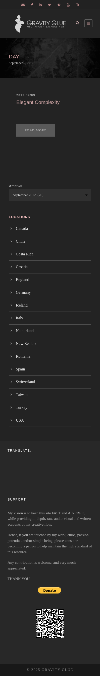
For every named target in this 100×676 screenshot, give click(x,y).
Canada (22, 228)
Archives (15, 186)
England (22, 279)
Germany (23, 292)
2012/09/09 (25, 95)
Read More (36, 130)
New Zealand (26, 343)
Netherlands (25, 331)
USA (20, 420)
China (20, 241)
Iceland (22, 305)
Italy (19, 318)
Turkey (21, 407)
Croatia (22, 267)
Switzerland (25, 382)
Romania (23, 356)
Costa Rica (24, 254)
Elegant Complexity (38, 102)
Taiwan (22, 395)
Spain (20, 369)
